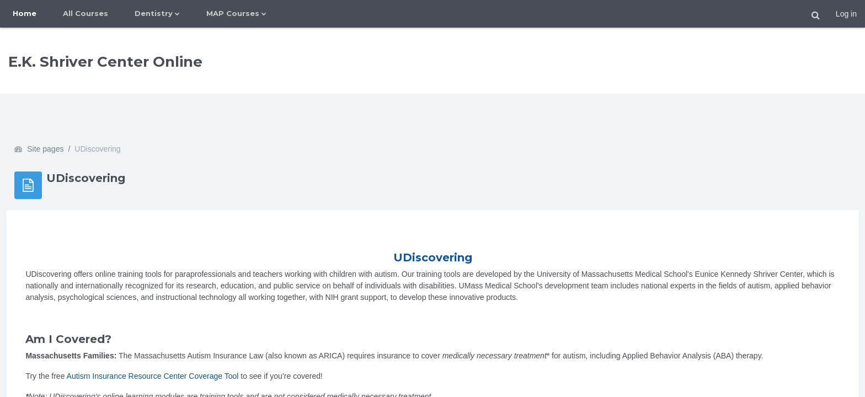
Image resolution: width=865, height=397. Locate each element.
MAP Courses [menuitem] (232, 13)
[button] (816, 15)
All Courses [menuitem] (85, 13)
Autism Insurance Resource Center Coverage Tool (177, 345)
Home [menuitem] (24, 13)
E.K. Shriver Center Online (105, 62)
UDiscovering (432, 226)
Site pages (70, 118)
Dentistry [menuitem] (154, 13)
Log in (846, 13)
